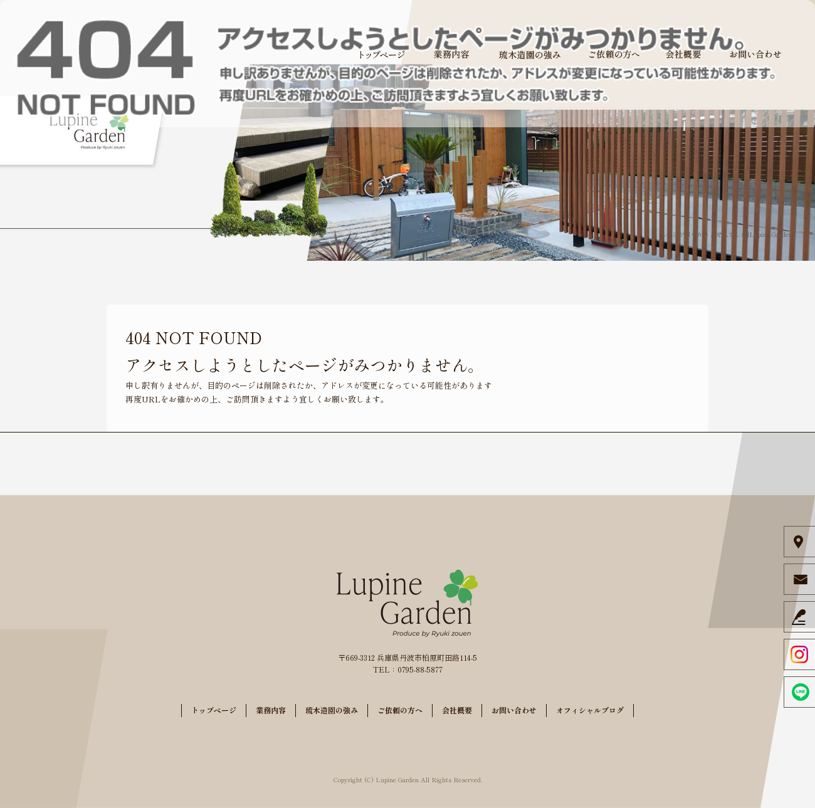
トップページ (382, 54)
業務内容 (451, 54)
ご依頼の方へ (614, 54)
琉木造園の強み (530, 54)
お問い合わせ (755, 54)
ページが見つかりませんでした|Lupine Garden (726, 234)
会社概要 (683, 54)
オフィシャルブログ (590, 710)
